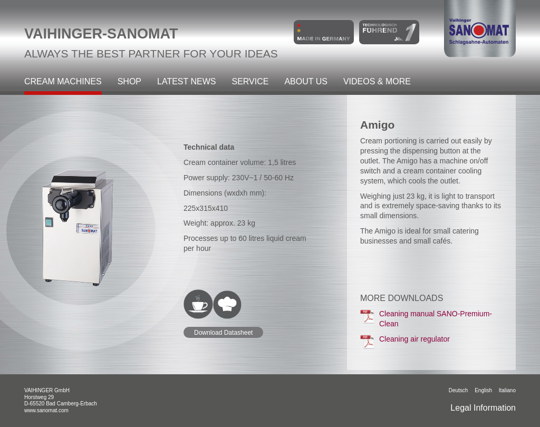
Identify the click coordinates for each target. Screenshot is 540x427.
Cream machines (63, 81)
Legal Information (483, 407)
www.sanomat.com (46, 410)
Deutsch (458, 390)
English (483, 390)
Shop (129, 81)
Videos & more (377, 81)
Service (250, 81)
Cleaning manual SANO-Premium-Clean (426, 318)
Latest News (186, 81)
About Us (305, 81)
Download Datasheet (223, 332)
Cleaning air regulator (405, 341)
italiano (507, 390)
